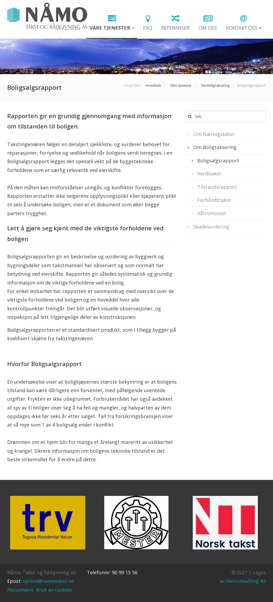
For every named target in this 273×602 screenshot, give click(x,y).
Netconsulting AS (246, 581)
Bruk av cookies (54, 590)
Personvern (20, 590)
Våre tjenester (181, 85)
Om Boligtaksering (215, 85)
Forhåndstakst (213, 200)
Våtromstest (211, 213)
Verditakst (208, 173)
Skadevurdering (210, 226)
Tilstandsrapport (216, 187)
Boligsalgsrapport (217, 160)
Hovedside (153, 85)
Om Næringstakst (213, 134)
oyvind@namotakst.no (48, 581)
